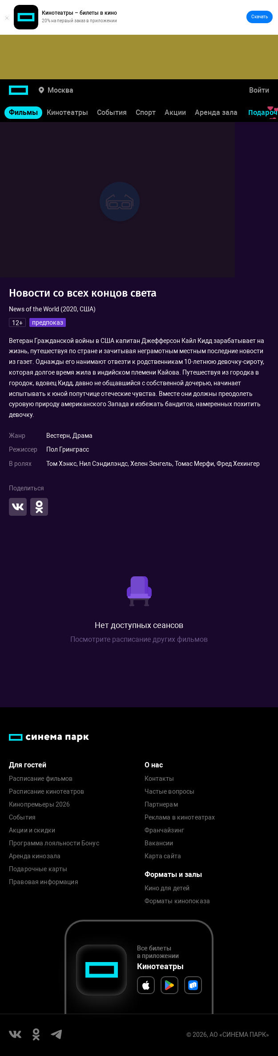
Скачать (259, 16)
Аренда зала (216, 112)
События (112, 112)
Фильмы (23, 112)
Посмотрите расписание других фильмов (139, 639)
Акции (175, 112)
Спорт (146, 112)
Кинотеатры (67, 112)
